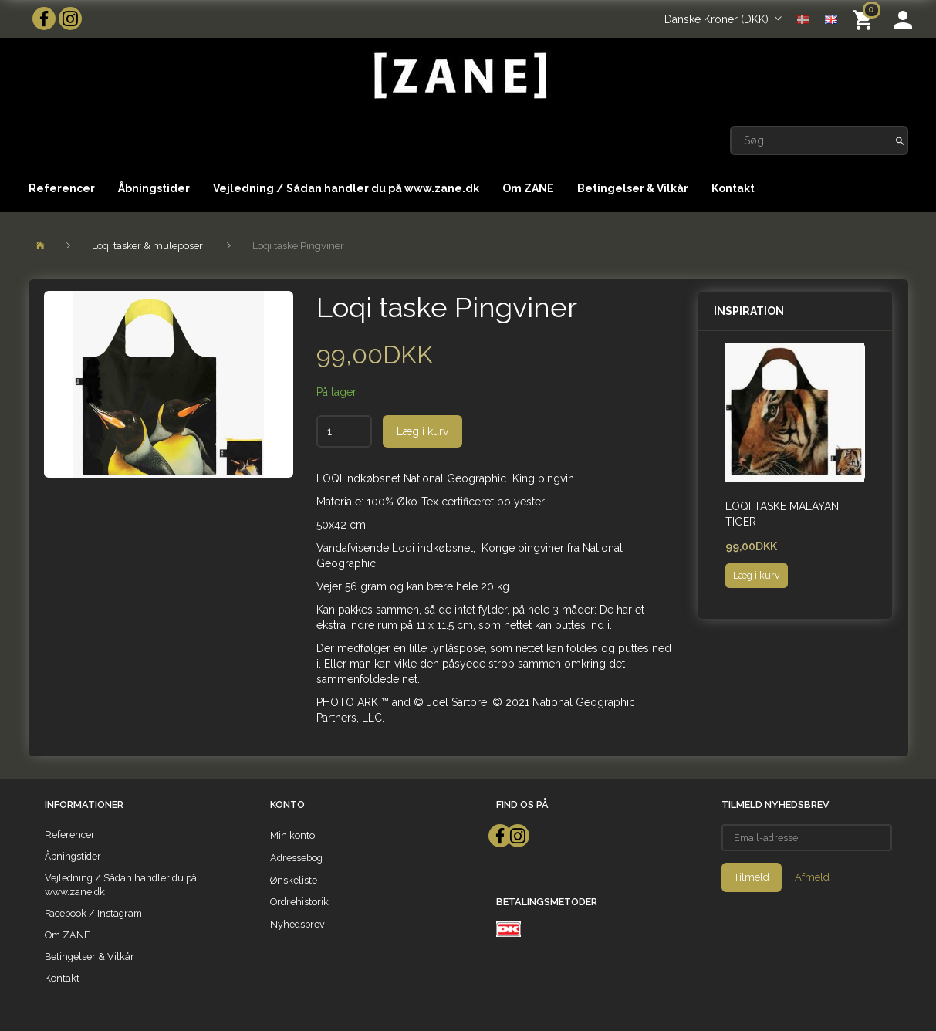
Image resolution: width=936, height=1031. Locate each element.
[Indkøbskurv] (865, 19)
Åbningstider (154, 188)
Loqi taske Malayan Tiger (782, 514)
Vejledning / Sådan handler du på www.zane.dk (346, 188)
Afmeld (812, 877)
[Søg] (900, 140)
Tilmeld (751, 877)
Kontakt (733, 188)
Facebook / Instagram (93, 913)
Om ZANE (528, 188)
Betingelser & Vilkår (632, 188)
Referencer (62, 188)
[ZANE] (459, 76)
